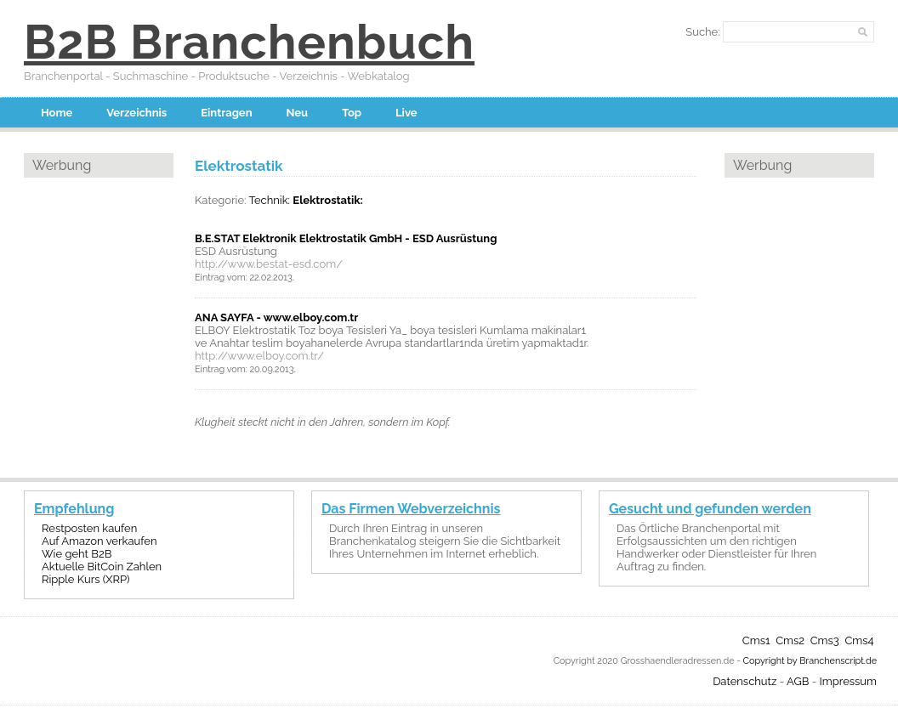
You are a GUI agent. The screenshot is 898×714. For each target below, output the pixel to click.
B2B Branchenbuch (249, 42)
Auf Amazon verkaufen (99, 541)
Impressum (848, 681)
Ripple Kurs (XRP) (86, 579)
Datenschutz (744, 681)
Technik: (269, 200)
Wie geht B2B (76, 553)
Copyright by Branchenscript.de (810, 660)
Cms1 (756, 640)
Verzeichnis (136, 112)
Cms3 (824, 640)
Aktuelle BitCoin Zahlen (102, 566)
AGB (798, 681)
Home (56, 112)
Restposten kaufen (89, 528)
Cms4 (858, 640)
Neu (298, 112)
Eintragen (226, 112)
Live (406, 112)
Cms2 (790, 640)
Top (351, 112)
